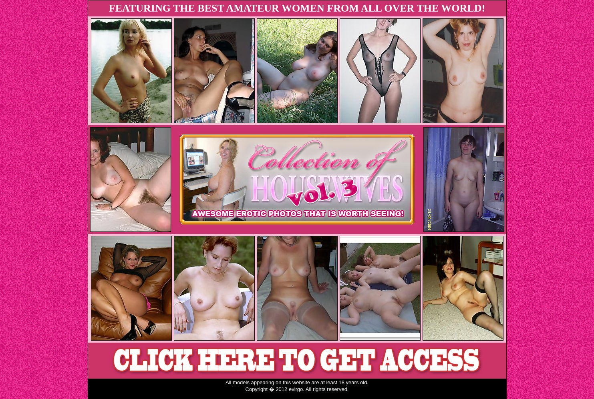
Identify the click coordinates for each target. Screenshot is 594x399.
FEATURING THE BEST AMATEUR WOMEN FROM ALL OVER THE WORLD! (297, 8)
